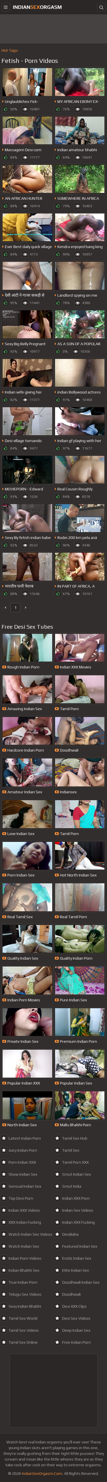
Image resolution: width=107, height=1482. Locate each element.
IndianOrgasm (37, 7)
